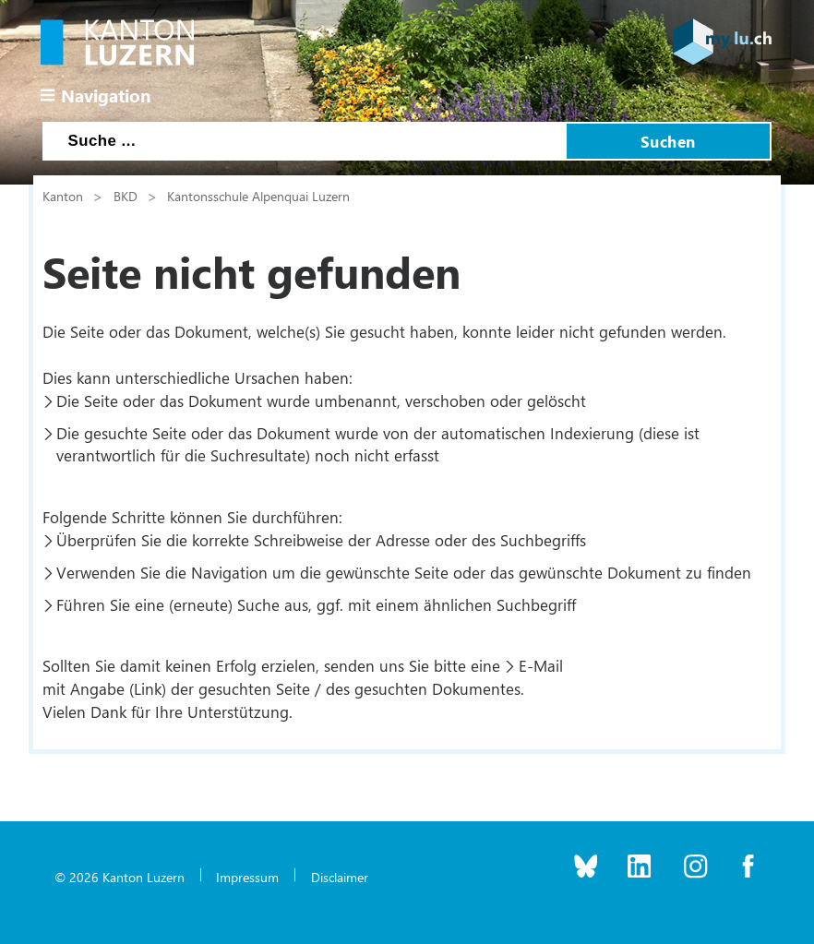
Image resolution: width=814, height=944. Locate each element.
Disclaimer (339, 876)
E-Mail (541, 665)
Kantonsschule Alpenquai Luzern (258, 195)
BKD (126, 195)
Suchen (668, 141)
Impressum (247, 876)
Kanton (62, 195)
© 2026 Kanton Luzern (119, 876)
